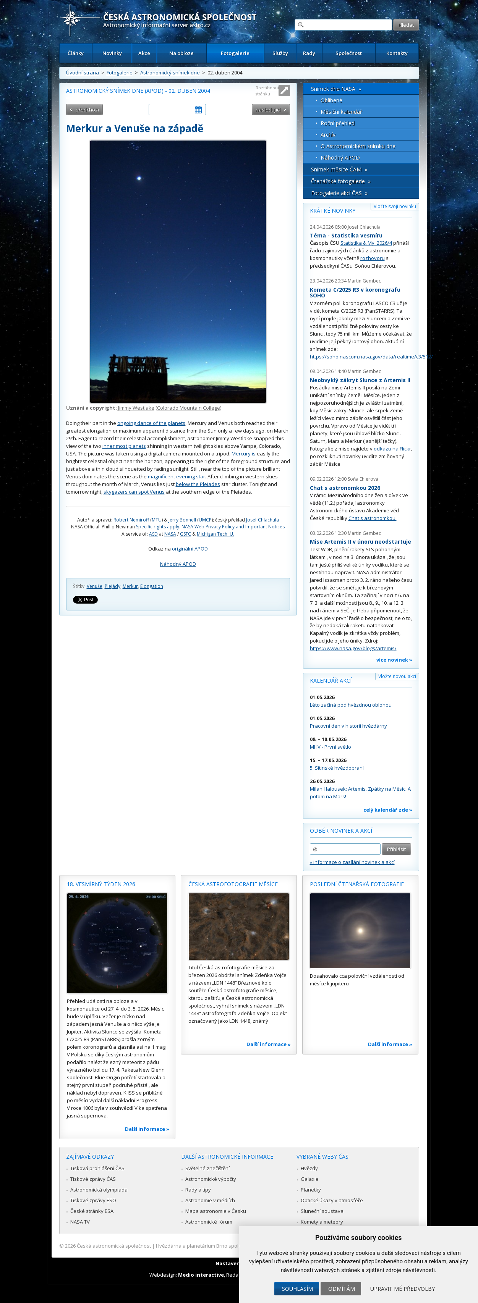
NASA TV (80, 1221)
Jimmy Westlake (136, 407)
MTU (157, 520)
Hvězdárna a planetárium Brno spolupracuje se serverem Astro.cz (232, 1245)
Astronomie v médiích (210, 1200)
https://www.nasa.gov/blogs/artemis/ (353, 648)
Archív (328, 134)
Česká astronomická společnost (114, 1245)
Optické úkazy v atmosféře (332, 1200)
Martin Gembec (364, 281)
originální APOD (190, 548)
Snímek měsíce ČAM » (339, 169)
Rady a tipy (198, 1189)
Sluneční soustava (322, 1211)
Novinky (112, 53)
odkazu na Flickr (392, 448)
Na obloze (181, 53)
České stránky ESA (91, 1211)
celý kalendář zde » (387, 809)
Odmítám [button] (341, 1288)
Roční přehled (338, 123)
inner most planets (124, 445)
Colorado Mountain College (188, 407)
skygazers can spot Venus (134, 491)
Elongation (151, 586)
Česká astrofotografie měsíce (233, 884)
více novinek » (394, 659)
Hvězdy (309, 1168)
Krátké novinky (332, 210)
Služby (280, 53)
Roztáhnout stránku (267, 90)
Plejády (112, 586)
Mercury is (244, 453)
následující (268, 109)
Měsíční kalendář (341, 111)
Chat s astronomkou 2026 (345, 487)
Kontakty (397, 53)
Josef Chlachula (262, 520)
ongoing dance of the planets (151, 423)
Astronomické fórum (208, 1221)
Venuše (94, 586)
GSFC (185, 534)
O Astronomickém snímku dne (358, 146)
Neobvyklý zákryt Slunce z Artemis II (360, 380)
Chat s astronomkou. (372, 518)
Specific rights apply (157, 526)
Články (76, 53)
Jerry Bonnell (182, 520)
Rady (309, 53)
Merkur (130, 586)
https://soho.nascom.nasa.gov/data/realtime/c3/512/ (371, 356)
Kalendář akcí (331, 680)
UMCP (205, 520)
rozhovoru (372, 258)
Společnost (348, 53)
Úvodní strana (82, 72)
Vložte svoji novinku (395, 206)
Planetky (311, 1189)
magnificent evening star (176, 476)
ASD (153, 534)
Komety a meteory (322, 1221)
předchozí (87, 109)
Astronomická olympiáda (99, 1189)
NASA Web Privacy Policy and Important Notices (233, 526)
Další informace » (147, 1128)
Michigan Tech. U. (215, 534)
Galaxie (310, 1178)
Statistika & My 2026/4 (366, 242)
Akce (144, 53)
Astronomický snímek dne (170, 72)
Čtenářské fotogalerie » (341, 181)
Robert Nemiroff (131, 520)
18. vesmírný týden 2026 (101, 884)
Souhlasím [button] (297, 1288)
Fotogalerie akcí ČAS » (339, 193)
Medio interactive (201, 1274)
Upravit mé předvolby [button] (402, 1288)
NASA (170, 534)
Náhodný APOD (178, 563)
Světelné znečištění (207, 1168)
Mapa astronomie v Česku (215, 1211)
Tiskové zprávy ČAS (93, 1178)
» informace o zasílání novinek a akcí (352, 862)
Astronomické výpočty (210, 1178)
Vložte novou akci (397, 676)
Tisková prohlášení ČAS (97, 1168)
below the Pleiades (198, 484)
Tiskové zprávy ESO (93, 1200)
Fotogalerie (235, 53)
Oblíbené (331, 100)
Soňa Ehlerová (363, 479)
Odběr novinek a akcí (341, 830)
